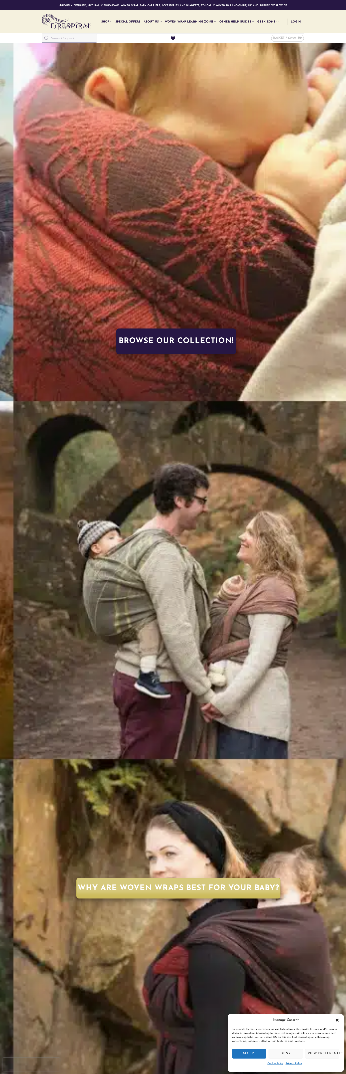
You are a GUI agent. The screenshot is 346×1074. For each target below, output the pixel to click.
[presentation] (31, 1064)
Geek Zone (268, 22)
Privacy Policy (294, 1063)
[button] (337, 1020)
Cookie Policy (275, 1063)
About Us (153, 22)
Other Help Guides (236, 22)
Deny (286, 1053)
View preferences (323, 1053)
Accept (249, 1053)
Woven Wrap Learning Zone (190, 22)
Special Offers (128, 21)
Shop (106, 22)
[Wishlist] (173, 38)
